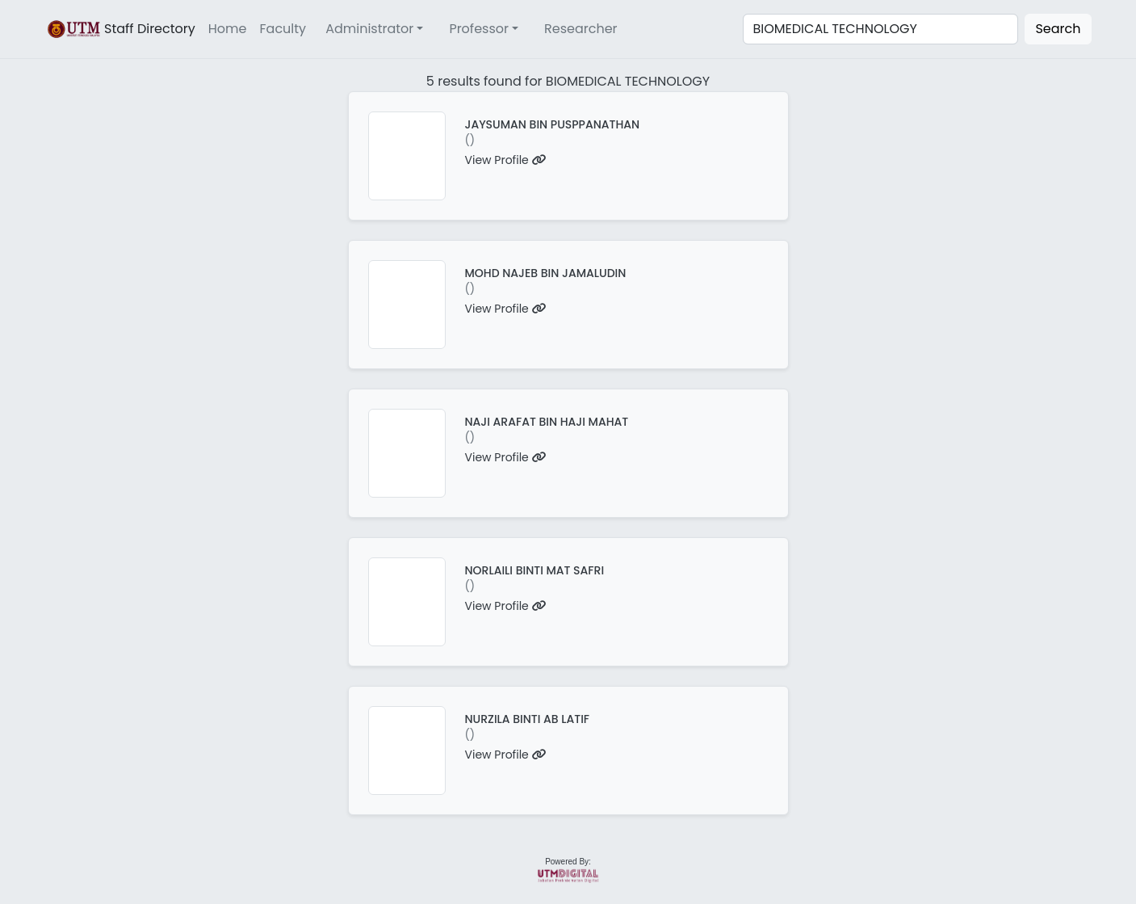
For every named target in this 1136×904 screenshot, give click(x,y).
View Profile (506, 160)
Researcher (581, 28)
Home (227, 28)
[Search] (881, 29)
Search (1057, 28)
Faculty (283, 28)
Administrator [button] (369, 28)
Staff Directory (120, 29)
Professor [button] (479, 28)
